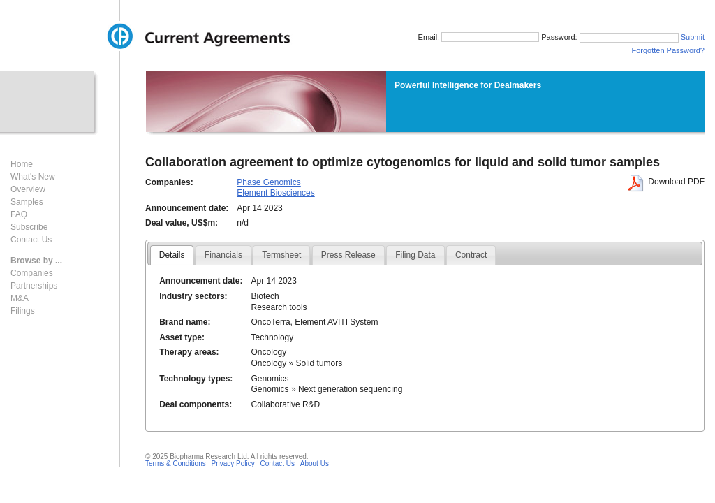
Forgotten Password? (668, 52)
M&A (19, 298)
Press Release (348, 255)
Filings (22, 311)
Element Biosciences (275, 193)
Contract (471, 255)
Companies (31, 273)
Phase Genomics (268, 182)
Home (21, 164)
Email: (463, 38)
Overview (27, 189)
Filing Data (415, 255)
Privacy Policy (232, 463)
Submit (693, 38)
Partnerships (33, 286)
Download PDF (676, 182)
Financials (223, 255)
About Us (314, 463)
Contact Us (31, 239)
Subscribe (28, 227)
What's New (32, 177)
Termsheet (281, 255)
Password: (602, 38)
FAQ (18, 214)
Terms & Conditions (175, 463)
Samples (26, 202)
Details (172, 255)
